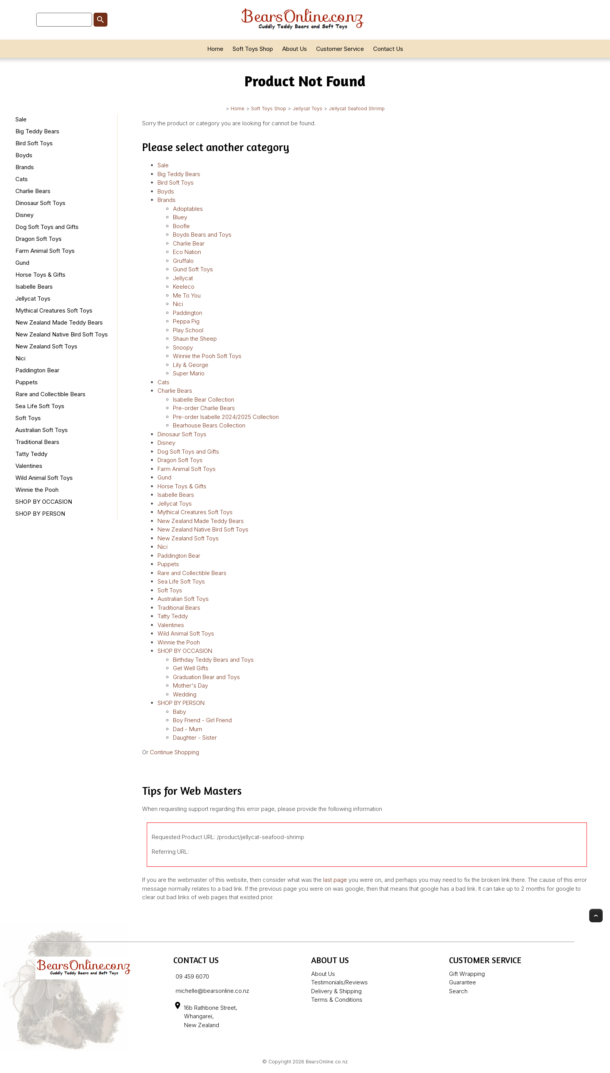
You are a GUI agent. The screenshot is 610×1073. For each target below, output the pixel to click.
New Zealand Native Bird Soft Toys (61, 334)
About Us (294, 48)
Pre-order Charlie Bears (204, 408)
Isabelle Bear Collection (203, 399)
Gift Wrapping (467, 973)
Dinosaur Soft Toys (40, 203)
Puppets (26, 382)
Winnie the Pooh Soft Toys (207, 356)
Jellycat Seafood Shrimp (357, 108)
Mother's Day (190, 685)
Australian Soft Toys (41, 430)
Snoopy (183, 347)
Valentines (28, 465)
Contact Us (388, 48)
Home (215, 48)
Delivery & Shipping (336, 991)
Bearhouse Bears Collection (209, 425)
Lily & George (190, 364)
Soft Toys (28, 418)
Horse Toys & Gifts (40, 274)
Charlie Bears (32, 191)
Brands (24, 167)
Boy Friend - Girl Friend (202, 720)
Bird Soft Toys (34, 143)
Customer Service (340, 48)
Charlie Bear (188, 243)
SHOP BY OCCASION (43, 501)
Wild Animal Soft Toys (44, 477)
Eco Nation (187, 252)
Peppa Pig (186, 321)
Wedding (184, 694)
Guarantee (462, 982)
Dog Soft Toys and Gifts (47, 226)
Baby (179, 711)
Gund (22, 262)
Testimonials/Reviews (339, 982)
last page (335, 879)
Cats (21, 179)
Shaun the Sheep (195, 338)
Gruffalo (183, 260)
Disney (24, 215)
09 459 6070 (192, 976)
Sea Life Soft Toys (39, 406)
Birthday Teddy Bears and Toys (213, 659)
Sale (21, 119)
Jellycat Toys (307, 108)
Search (458, 991)
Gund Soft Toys (193, 269)
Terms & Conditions (336, 999)
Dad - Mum (187, 729)
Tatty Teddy (31, 453)
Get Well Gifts (190, 668)
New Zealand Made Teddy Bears (59, 322)
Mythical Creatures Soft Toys (53, 310)
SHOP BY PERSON (40, 513)
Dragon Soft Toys (38, 238)
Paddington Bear (37, 370)
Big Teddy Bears (37, 131)
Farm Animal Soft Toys (45, 250)
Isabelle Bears (34, 286)
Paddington (187, 312)
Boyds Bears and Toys (202, 234)
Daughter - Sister (195, 737)
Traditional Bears (37, 442)
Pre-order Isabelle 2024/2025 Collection (226, 416)
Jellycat (183, 278)
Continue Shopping (174, 752)
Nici (20, 358)
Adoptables (188, 208)
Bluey (180, 217)
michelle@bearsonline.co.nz (212, 990)
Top (596, 915)
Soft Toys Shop (253, 48)
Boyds (23, 155)
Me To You (187, 295)
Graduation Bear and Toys (206, 677)
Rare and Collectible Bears (50, 394)
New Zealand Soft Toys (46, 346)
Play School (188, 330)
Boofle (181, 226)
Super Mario (188, 373)
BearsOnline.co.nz (327, 1062)
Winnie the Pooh (37, 489)
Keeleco (183, 286)
